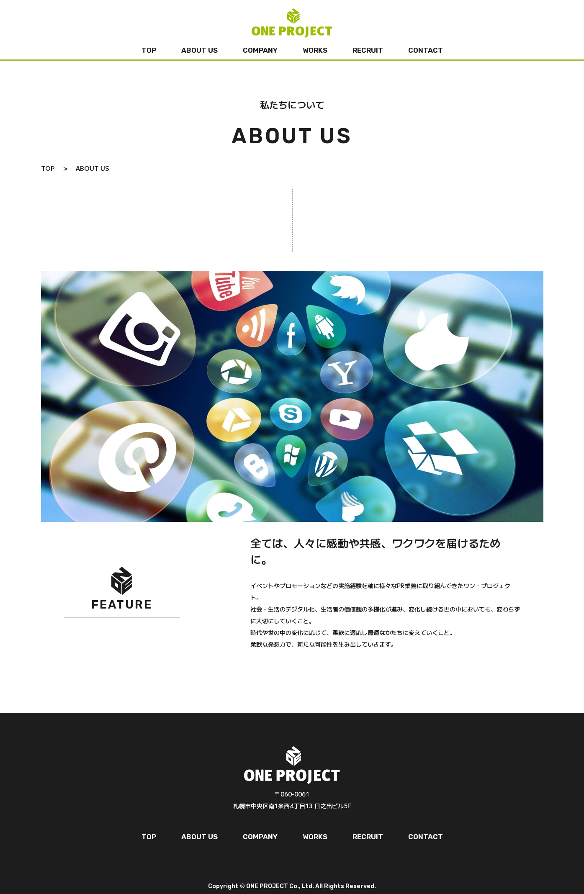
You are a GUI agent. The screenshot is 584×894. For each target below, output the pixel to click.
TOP (148, 50)
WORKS (315, 50)
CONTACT (425, 50)
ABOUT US (199, 50)
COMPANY (260, 50)
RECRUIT (367, 50)
